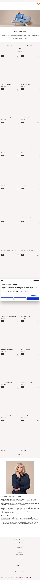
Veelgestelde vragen (4, 576)
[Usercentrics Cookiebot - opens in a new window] (34, 280)
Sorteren (30, 45)
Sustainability (20, 550)
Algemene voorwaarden (11, 576)
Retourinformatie (19, 543)
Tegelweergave (19, 48)
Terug (3, 7)
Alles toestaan (32, 298)
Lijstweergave (20, 48)
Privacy (17, 576)
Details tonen (34, 295)
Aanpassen (20, 298)
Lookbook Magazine (19, 553)
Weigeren (7, 298)
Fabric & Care (20, 548)
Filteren (11, 45)
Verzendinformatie (20, 541)
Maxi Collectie (7, 7)
